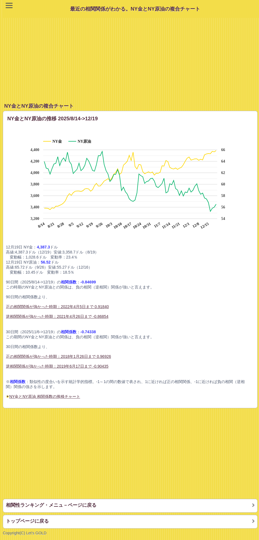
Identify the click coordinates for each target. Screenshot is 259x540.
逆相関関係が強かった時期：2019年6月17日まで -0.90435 (57, 366)
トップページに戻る (27, 521)
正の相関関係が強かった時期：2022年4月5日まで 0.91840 (57, 306)
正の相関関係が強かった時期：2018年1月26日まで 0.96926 (58, 356)
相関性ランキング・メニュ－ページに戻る (51, 505)
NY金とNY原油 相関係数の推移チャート (44, 396)
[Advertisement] (131, 57)
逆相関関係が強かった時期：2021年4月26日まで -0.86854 (57, 316)
